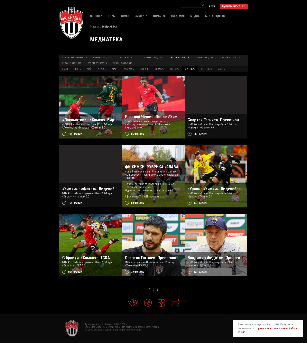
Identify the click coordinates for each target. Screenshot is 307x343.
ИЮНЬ (77, 69)
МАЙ (89, 69)
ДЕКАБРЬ (159, 69)
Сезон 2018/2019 (97, 63)
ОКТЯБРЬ (190, 69)
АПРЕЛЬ (102, 69)
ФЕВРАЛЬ (129, 69)
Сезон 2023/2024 (153, 57)
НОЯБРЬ (174, 69)
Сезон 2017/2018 (122, 63)
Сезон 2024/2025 (103, 57)
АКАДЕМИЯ (178, 16)
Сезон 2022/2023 (179, 57)
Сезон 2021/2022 (204, 57)
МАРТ (115, 69)
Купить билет (233, 6)
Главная (94, 26)
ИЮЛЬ (65, 69)
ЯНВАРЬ (144, 69)
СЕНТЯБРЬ (206, 69)
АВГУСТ (222, 69)
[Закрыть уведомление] (300, 323)
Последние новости (74, 57)
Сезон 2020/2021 (230, 57)
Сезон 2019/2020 (71, 63)
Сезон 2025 (125, 57)
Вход (212, 6)
